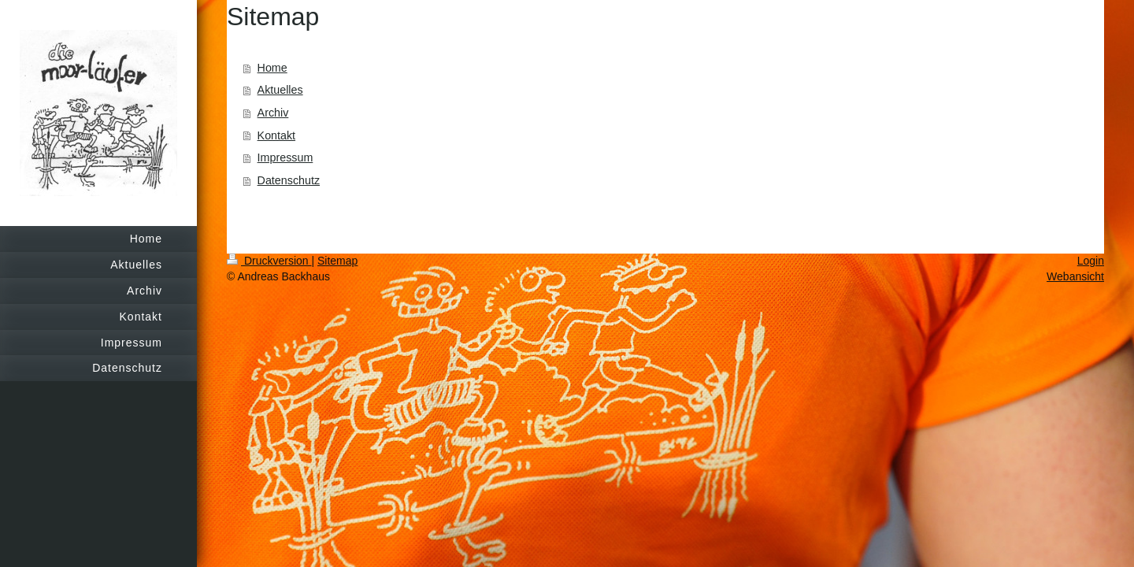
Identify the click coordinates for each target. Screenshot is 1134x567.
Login (1090, 260)
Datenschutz (289, 180)
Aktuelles (280, 89)
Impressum (285, 157)
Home (272, 67)
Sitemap (337, 260)
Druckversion (269, 260)
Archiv (273, 112)
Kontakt (276, 135)
